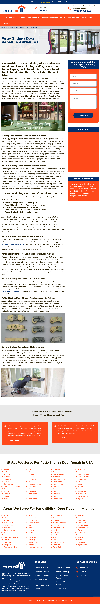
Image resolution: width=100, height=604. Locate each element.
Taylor (80, 530)
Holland (31, 525)
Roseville (56, 545)
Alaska (6, 469)
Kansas (31, 477)
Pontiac (56, 535)
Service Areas (87, 17)
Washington (82, 491)
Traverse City (83, 532)
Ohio (55, 491)
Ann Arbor (8, 520)
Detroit (6, 540)
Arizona (7, 477)
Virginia (81, 486)
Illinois (30, 472)
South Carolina (83, 474)
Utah (80, 484)
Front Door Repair (63, 568)
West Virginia (83, 496)
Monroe (56, 520)
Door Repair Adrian (12, 27)
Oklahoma (57, 494)
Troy (79, 535)
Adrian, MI (43, 10)
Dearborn (7, 535)
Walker (80, 537)
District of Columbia (12, 486)
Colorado (7, 482)
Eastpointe (8, 545)
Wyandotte (82, 545)
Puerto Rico (82, 469)
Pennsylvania (58, 499)
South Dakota (83, 477)
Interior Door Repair (63, 572)
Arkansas (7, 474)
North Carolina (59, 472)
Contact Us (6, 23)
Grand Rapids (33, 523)
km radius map (83, 152)
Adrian (6, 515)
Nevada (56, 486)
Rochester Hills (59, 542)
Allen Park (8, 518)
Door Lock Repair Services (13, 244)
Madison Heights (35, 547)
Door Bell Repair (41, 568)
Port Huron (57, 537)
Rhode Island (83, 472)
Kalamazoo (33, 535)
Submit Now (83, 115)
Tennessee (82, 479)
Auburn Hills (8, 523)
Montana (56, 469)
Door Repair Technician (17, 17)
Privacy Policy (61, 588)
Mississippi (32, 499)
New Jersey (57, 482)
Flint (30, 515)
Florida (6, 491)
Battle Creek (9, 525)
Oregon (56, 496)
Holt (30, 528)
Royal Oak (57, 547)
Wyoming (82, 499)
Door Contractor (34, 17)
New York (57, 489)
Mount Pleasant (59, 523)
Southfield (82, 520)
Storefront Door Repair (62, 583)
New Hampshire (59, 479)
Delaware (7, 489)
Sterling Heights (84, 528)
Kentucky (32, 479)
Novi (55, 530)
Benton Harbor (10, 530)
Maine (30, 489)
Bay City (7, 528)
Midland (56, 518)
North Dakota (58, 474)
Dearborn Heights (11, 537)
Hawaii (6, 496)
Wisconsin (82, 494)
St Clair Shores (83, 525)
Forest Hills (32, 518)
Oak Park (56, 532)
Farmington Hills (10, 547)
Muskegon (57, 525)
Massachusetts (34, 484)
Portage (56, 540)
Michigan (32, 491)
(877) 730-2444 (82, 11)
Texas (80, 482)
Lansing (31, 540)
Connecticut (8, 484)
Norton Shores (59, 528)
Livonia (31, 545)
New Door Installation (72, 17)
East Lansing (9, 542)
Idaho (30, 469)
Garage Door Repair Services (52, 17)
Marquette (57, 515)
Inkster (31, 530)
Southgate (82, 523)
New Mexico (58, 484)
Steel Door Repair (42, 576)
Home (4, 17)
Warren (80, 540)
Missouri (31, 496)
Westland (81, 542)
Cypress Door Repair (64, 600)
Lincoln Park (33, 542)
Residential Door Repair (41, 581)
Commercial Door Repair (42, 587)
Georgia (7, 494)
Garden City (33, 520)
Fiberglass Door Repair (62, 577)
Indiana (31, 474)
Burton (6, 532)
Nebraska (57, 477)
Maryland (32, 486)
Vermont (81, 489)
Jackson (31, 532)
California (7, 479)
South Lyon (82, 518)
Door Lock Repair (42, 572)
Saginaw (81, 515)
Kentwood (32, 537)
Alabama (7, 472)
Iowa (6, 499)
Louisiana (32, 482)
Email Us (83, 572)
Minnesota (32, 494)
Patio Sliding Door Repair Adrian (28, 27)
